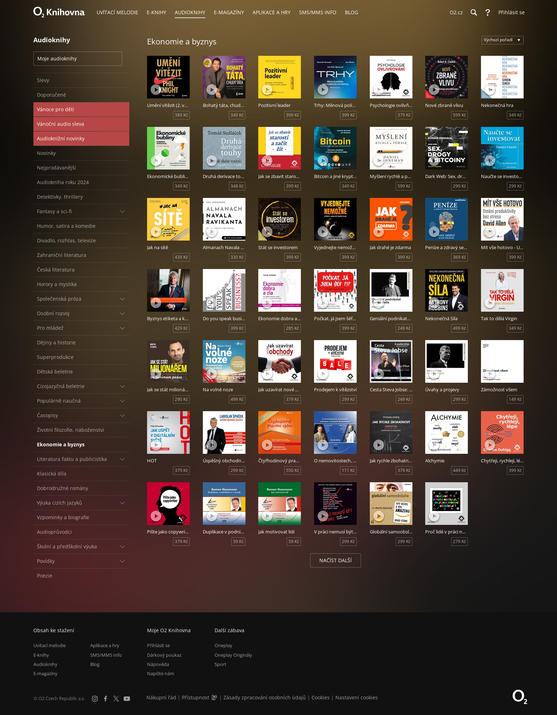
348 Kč (237, 186)
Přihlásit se (158, 645)
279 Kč (459, 541)
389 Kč (181, 115)
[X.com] (116, 698)
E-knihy (41, 655)
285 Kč (292, 328)
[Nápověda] (488, 12)
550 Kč (292, 470)
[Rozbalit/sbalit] (122, 211)
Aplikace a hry (104, 645)
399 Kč (292, 115)
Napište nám (160, 673)
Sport (220, 664)
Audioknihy (45, 664)
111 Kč (348, 470)
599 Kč (459, 115)
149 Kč (515, 399)
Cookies (321, 697)
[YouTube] (126, 698)
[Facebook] (105, 698)
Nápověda (158, 664)
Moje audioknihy (57, 58)
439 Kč (181, 257)
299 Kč (459, 186)
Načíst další (335, 560)
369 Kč (459, 257)
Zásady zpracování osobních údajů (264, 697)
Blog (94, 664)
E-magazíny (45, 673)
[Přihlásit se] (510, 12)
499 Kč (459, 328)
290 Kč (181, 399)
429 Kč (181, 328)
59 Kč (238, 541)
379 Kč (404, 115)
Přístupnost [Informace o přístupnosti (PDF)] (195, 697)
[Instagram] (95, 698)
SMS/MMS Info (106, 655)
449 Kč (459, 470)
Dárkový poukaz (164, 655)
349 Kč (237, 115)
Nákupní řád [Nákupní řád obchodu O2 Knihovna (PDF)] (161, 697)
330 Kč (237, 257)
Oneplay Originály (233, 655)
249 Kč (404, 328)
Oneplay (223, 645)
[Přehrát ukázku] (156, 89)
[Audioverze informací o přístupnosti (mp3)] (215, 697)
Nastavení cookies (356, 697)
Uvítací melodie (49, 645)
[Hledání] (473, 12)
